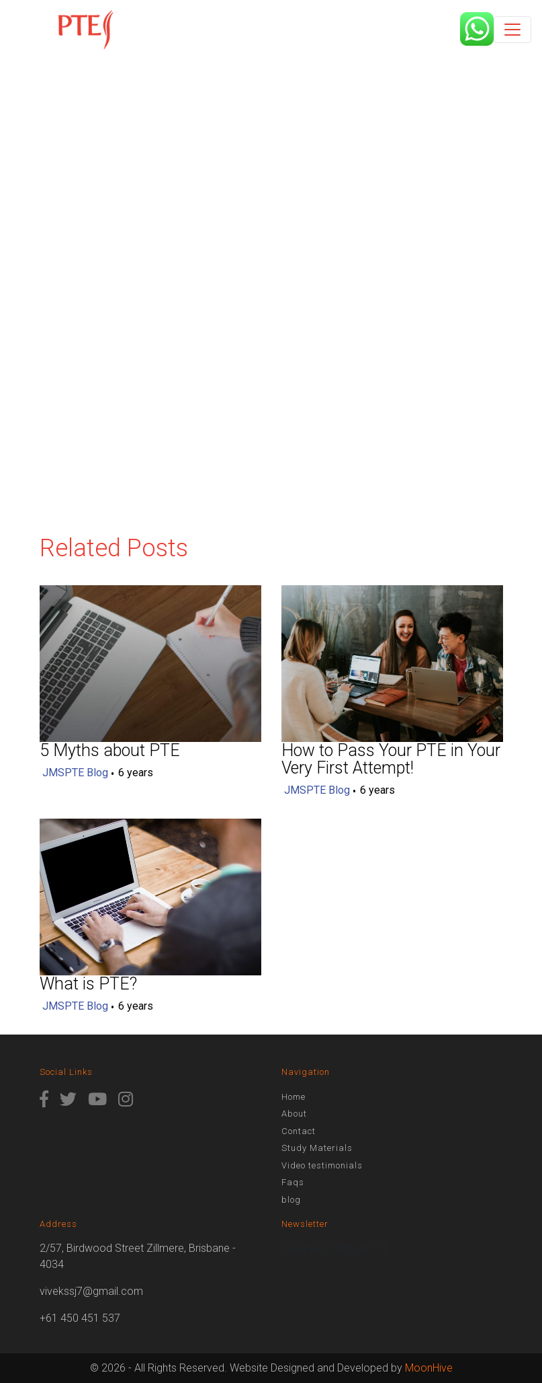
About (294, 1114)
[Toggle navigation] (512, 29)
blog (291, 1200)
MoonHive (429, 1367)
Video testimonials (322, 1165)
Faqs (292, 1182)
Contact (298, 1131)
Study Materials (317, 1148)
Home (293, 1097)
